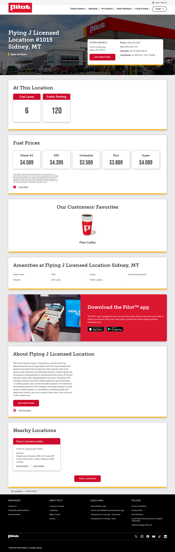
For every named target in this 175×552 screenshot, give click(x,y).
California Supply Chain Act (142, 525)
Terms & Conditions (139, 506)
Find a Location (87, 478)
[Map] (117, 386)
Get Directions (102, 57)
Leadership (53, 510)
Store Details (38, 466)
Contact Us (12, 506)
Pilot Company (25, 410)
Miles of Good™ (55, 514)
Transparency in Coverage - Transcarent (105, 514)
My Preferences (137, 514)
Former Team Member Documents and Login (107, 510)
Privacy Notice (137, 510)
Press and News (14, 514)
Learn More (23, 187)
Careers (52, 518)
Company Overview (56, 506)
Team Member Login (98, 506)
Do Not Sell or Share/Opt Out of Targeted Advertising (147, 519)
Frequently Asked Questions (18, 510)
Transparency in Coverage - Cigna (103, 518)
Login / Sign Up (161, 2)
